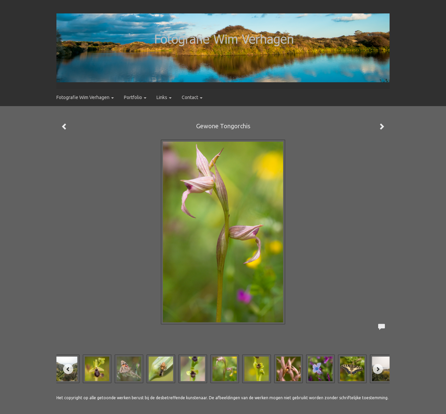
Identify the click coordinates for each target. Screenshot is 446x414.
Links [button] (164, 97)
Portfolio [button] (135, 97)
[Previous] (68, 369)
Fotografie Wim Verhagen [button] (85, 97)
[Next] (378, 369)
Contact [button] (192, 97)
